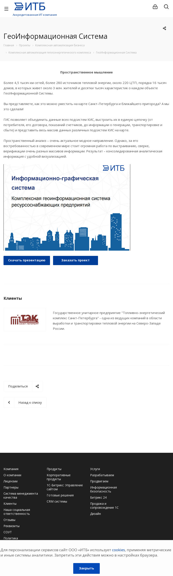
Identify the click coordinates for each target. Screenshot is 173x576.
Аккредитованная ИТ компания (35, 15)
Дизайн (95, 514)
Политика (11, 538)
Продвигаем (99, 481)
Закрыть (86, 568)
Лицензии (11, 481)
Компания (11, 469)
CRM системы (57, 501)
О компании (12, 475)
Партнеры (11, 487)
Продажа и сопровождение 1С (104, 505)
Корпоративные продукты (59, 477)
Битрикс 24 (98, 497)
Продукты (54, 469)
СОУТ (8, 532)
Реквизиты (12, 526)
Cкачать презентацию (26, 260)
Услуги (95, 469)
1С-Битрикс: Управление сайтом (65, 487)
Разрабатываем (102, 475)
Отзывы (9, 520)
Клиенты (10, 503)
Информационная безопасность (103, 489)
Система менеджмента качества (21, 495)
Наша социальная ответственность (17, 512)
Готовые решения (60, 495)
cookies (118, 549)
